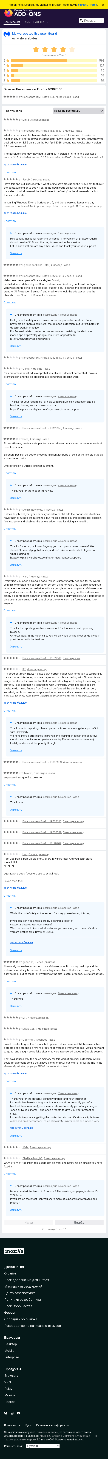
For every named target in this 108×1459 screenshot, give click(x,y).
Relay (8, 1389)
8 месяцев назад (40, 1147)
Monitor (10, 1395)
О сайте (10, 1273)
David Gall (28, 1028)
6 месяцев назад (73, 843)
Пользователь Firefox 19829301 (41, 275)
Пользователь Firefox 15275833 (41, 130)
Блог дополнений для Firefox (26, 1280)
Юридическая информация (52, 1425)
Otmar (25, 368)
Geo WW (27, 1039)
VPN (7, 1382)
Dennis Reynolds (32, 509)
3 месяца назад (39, 119)
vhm (24, 576)
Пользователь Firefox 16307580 (42, 96)
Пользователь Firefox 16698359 (42, 762)
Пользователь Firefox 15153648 (41, 658)
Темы (26, 22)
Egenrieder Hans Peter (35, 264)
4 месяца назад (60, 264)
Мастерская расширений (23, 1286)
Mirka (25, 119)
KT (24, 669)
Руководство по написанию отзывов (32, 1326)
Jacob (26, 179)
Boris (25, 439)
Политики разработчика (22, 1299)
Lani (24, 854)
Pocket (9, 1402)
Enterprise (11, 1357)
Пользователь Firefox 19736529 (42, 832)
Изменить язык (13, 1446)
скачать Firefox (87, 4)
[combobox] (91, 20)
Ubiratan (27, 773)
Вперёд (79, 1222)
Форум (9, 1312)
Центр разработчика (19, 1293)
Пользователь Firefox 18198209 (41, 843)
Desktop (10, 1344)
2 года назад (71, 96)
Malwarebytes (27, 38)
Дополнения (14, 1267)
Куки (28, 1425)
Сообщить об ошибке (20, 1319)
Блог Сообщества (18, 1306)
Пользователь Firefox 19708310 (41, 821)
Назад (28, 1222)
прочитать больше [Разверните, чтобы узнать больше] (15, 164)
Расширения (12, 22)
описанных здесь (47, 1432)
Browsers (11, 1375)
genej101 (27, 961)
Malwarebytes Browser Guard (34, 33)
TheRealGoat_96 (32, 1158)
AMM (25, 1147)
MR (24, 1017)
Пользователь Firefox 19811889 (41, 428)
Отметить (10, 172)
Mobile (9, 1350)
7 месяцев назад (38, 1017)
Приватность (12, 1425)
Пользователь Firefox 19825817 (41, 357)
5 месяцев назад (44, 773)
